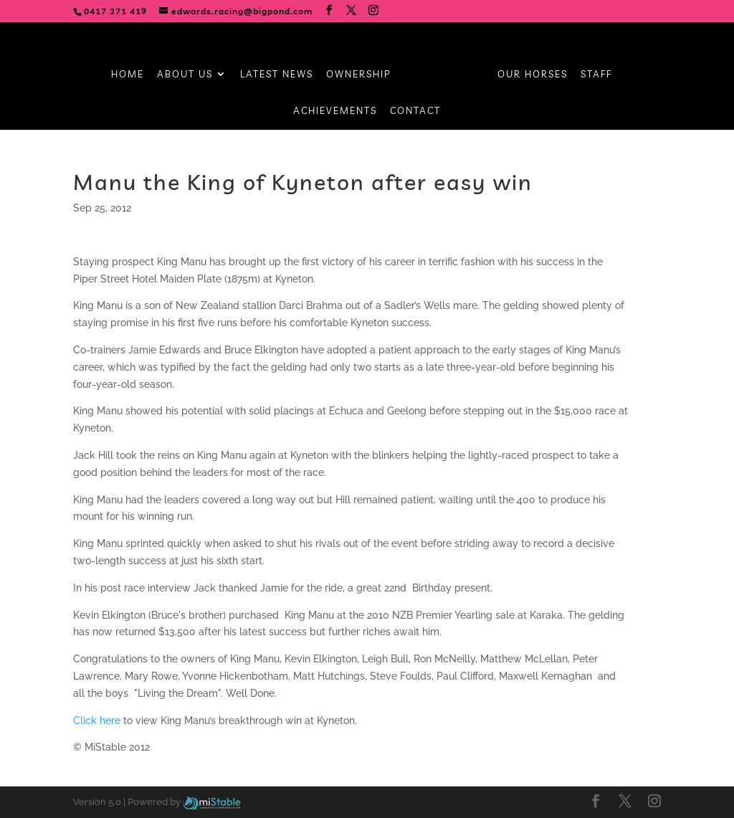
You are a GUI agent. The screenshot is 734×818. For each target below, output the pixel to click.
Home (127, 74)
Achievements (335, 110)
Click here (96, 720)
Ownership (358, 74)
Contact (415, 110)
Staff (596, 74)
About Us (185, 74)
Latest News (276, 74)
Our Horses (532, 74)
